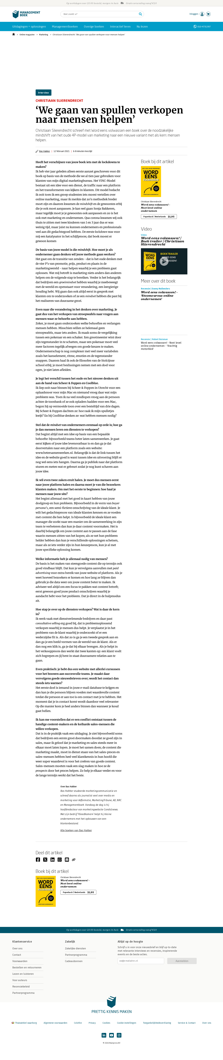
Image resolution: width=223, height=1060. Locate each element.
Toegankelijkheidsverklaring (157, 1023)
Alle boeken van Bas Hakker (76, 830)
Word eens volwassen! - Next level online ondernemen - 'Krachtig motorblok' (161, 345)
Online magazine (27, 34)
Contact (16, 954)
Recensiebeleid (21, 986)
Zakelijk (70, 941)
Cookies (106, 1023)
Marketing (43, 34)
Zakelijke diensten (75, 948)
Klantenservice (22, 941)
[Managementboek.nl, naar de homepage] (26, 17)
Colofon (78, 1023)
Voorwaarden (19, 961)
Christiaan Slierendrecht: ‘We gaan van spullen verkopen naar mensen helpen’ (89, 34)
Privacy (92, 1023)
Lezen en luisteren (23, 973)
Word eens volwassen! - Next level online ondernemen (155, 207)
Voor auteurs (19, 980)
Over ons (17, 948)
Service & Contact (186, 1023)
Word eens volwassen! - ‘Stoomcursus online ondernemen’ (159, 296)
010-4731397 (204, 26)
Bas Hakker (44, 151)
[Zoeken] (99, 14)
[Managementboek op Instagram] (119, 1035)
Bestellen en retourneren (27, 967)
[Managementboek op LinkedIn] (104, 1035)
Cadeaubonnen (74, 961)
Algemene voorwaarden (55, 1023)
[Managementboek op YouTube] (111, 1035)
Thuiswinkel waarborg (24, 1023)
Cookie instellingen (126, 1023)
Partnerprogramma (23, 992)
